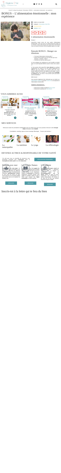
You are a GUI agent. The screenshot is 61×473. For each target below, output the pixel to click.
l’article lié (49, 80)
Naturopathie (33, 107)
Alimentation (25, 10)
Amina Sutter (52, 87)
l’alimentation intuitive (36, 80)
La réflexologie (52, 145)
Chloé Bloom (49, 88)
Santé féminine (30, 109)
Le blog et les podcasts (17, 10)
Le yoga (34, 145)
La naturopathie (7, 146)
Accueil (10, 10)
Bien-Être (47, 24)
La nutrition (22, 145)
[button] (56, 4)
